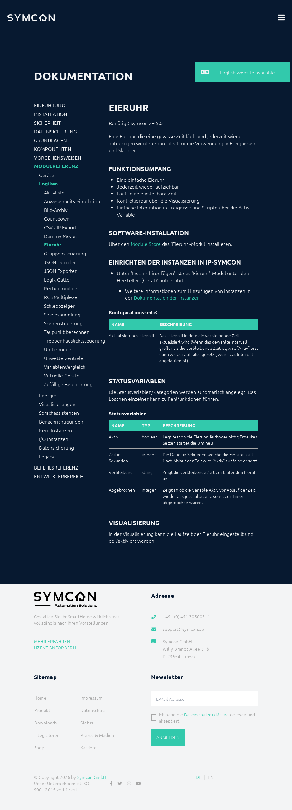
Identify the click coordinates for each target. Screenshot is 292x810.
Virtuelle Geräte (61, 375)
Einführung (49, 105)
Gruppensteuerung (65, 253)
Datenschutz (93, 710)
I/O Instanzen (53, 439)
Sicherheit (47, 122)
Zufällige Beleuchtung (68, 384)
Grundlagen (50, 140)
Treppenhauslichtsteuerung (74, 340)
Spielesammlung (62, 314)
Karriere (88, 747)
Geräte (46, 175)
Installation (50, 114)
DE (199, 777)
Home (40, 698)
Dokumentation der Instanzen (167, 297)
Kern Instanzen (55, 430)
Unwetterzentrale (63, 358)
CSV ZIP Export (60, 227)
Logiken (48, 183)
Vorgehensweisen (57, 157)
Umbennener (58, 349)
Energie (47, 395)
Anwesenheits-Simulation (72, 201)
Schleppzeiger (59, 305)
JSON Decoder (60, 262)
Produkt (42, 710)
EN (211, 777)
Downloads (45, 722)
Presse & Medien (97, 735)
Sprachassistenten (59, 413)
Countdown (56, 218)
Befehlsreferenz (56, 467)
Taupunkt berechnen (66, 332)
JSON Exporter (60, 271)
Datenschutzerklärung (206, 714)
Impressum (91, 698)
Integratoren (47, 735)
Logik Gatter (57, 279)
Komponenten (52, 149)
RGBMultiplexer (61, 297)
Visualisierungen (57, 404)
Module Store (146, 244)
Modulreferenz (56, 166)
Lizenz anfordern (55, 647)
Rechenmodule (60, 288)
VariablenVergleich (64, 366)
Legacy (46, 456)
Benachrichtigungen (61, 421)
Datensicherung (55, 131)
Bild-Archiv (56, 210)
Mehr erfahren (52, 641)
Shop (39, 747)
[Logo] (31, 17)
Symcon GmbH (92, 777)
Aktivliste (54, 192)
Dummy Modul (60, 236)
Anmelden (168, 737)
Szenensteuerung (63, 323)
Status (86, 722)
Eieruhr (52, 244)
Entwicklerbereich (59, 476)
